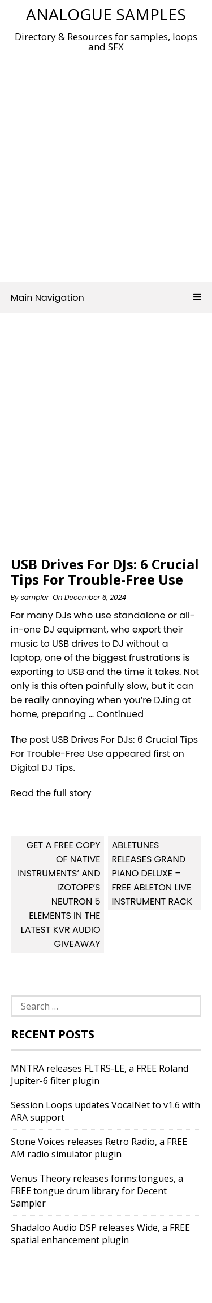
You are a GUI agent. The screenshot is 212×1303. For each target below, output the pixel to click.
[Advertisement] (106, 164)
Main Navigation (106, 297)
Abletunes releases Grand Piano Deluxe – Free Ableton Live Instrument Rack (151, 873)
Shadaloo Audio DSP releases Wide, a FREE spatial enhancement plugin (100, 1233)
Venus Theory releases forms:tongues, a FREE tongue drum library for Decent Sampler (97, 1190)
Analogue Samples (106, 14)
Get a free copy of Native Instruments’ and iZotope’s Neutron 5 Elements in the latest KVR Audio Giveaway (59, 894)
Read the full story (51, 793)
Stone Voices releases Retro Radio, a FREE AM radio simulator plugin (99, 1147)
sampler (34, 597)
